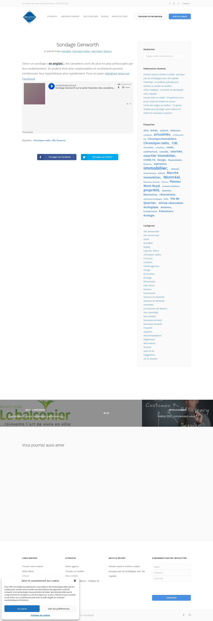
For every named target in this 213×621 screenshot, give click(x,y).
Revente (147, 347)
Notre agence (72, 566)
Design (146, 270)
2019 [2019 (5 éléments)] (145, 130)
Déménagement (151, 266)
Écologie (147, 277)
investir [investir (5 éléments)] (175, 168)
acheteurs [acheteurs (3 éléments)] (147, 135)
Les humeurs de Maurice (155, 308)
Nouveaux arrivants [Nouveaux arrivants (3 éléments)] (151, 182)
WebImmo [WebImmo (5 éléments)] (166, 207)
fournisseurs (149, 293)
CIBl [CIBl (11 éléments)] (174, 143)
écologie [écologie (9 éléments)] (148, 215)
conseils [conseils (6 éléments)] (163, 151)
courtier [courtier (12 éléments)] (176, 151)
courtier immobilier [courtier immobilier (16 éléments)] (159, 155)
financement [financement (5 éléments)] (175, 160)
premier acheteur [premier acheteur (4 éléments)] (170, 186)
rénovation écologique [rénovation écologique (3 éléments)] (152, 199)
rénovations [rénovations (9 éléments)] (167, 194)
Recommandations (152, 335)
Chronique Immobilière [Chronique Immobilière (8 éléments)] (162, 138)
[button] (74, 580)
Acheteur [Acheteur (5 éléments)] (175, 130)
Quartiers (147, 331)
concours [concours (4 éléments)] (160, 147)
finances (108, 51)
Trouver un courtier (75, 571)
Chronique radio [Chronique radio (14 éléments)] (156, 143)
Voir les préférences (59, 608)
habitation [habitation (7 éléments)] (160, 164)
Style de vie (148, 351)
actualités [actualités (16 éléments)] (162, 134)
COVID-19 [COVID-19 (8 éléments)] (149, 160)
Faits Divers (97, 51)
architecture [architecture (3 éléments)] (178, 135)
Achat (146, 239)
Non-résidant (149, 316)
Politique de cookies (40, 615)
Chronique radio (41, 140)
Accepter (22, 608)
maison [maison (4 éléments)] (161, 173)
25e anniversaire (151, 235)
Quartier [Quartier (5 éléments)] (166, 190)
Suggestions (149, 354)
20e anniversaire (151, 231)
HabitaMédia (88, 615)
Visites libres (28, 571)
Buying (146, 246)
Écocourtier (148, 273)
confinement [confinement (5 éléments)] (150, 151)
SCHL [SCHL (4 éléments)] (166, 199)
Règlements (149, 339)
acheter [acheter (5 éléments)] (164, 130)
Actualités (66, 51)
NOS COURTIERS (91, 16)
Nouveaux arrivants (152, 320)
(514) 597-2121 (62, 3)
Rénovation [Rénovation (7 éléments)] (150, 194)
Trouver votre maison (32, 566)
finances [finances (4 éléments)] (147, 164)
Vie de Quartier (150, 358)
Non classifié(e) (150, 312)
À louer (25, 576)
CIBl (53, 140)
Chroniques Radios (81, 51)
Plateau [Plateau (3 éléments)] (165, 182)
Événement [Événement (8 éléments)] (166, 211)
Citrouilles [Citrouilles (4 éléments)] (148, 147)
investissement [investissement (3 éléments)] (149, 173)
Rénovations (149, 343)
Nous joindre (72, 576)
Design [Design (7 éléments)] (162, 160)
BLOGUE (105, 16)
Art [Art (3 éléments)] (144, 139)
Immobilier (148, 304)
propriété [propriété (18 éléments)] (151, 190)
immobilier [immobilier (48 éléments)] (155, 168)
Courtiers (147, 262)
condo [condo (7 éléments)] (169, 147)
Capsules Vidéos (151, 250)
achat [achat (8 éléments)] (153, 130)
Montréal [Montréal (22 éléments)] (171, 177)
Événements (149, 281)
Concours (148, 258)
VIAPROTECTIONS (120, 16)
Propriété (147, 327)
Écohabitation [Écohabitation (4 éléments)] (150, 211)
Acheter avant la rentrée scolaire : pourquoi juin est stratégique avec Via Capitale (127, 571)
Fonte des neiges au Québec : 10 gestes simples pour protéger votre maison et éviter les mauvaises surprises (162, 109)
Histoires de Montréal (153, 297)
